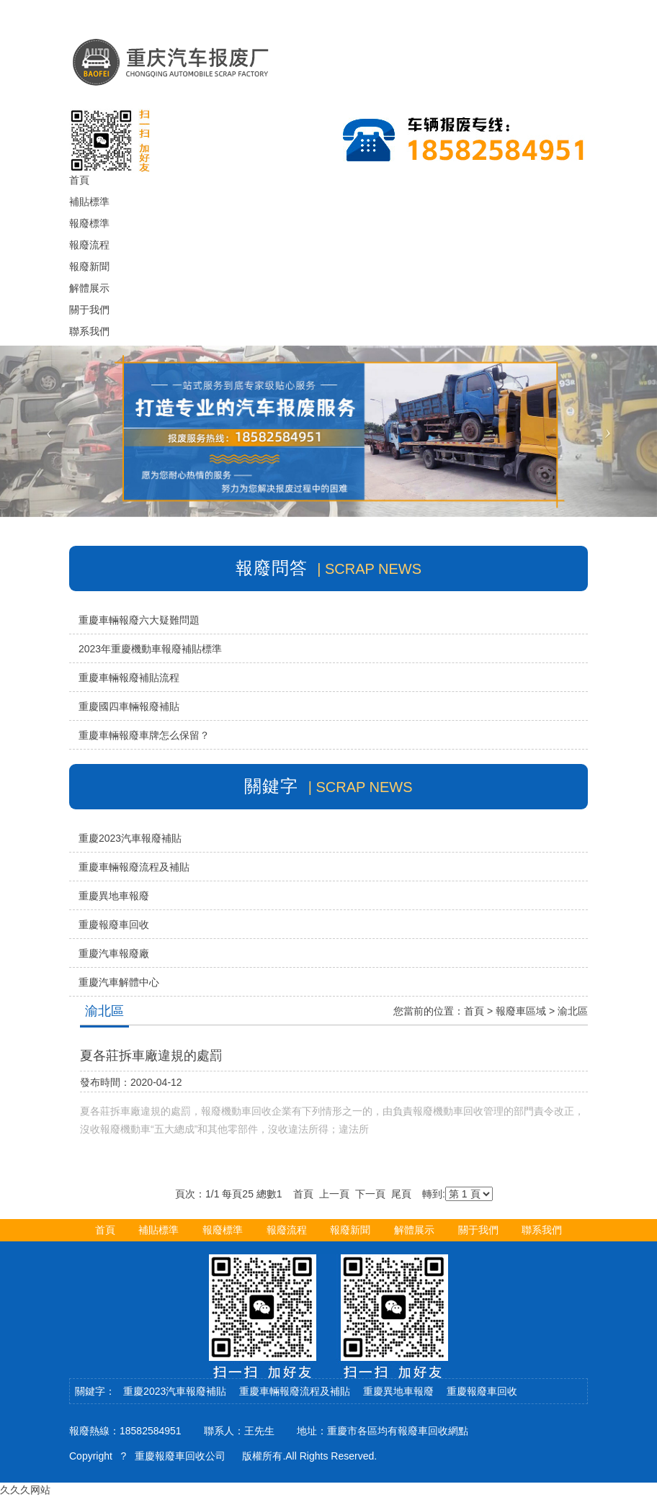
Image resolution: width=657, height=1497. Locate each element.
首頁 (474, 1011)
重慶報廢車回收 (114, 924)
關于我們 (478, 1230)
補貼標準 (158, 1230)
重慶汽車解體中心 (119, 982)
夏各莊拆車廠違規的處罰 (151, 1055)
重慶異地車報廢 (114, 896)
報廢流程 (287, 1230)
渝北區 (573, 1011)
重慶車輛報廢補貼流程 (129, 677)
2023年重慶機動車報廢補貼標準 (150, 649)
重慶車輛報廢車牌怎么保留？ (144, 735)
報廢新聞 (350, 1230)
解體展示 (414, 1230)
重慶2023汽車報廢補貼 (130, 838)
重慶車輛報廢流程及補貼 (134, 867)
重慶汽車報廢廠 (114, 953)
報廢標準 (222, 1230)
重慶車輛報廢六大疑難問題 (139, 620)
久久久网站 (25, 1490)
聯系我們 (542, 1230)
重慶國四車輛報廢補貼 (129, 706)
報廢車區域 (521, 1011)
